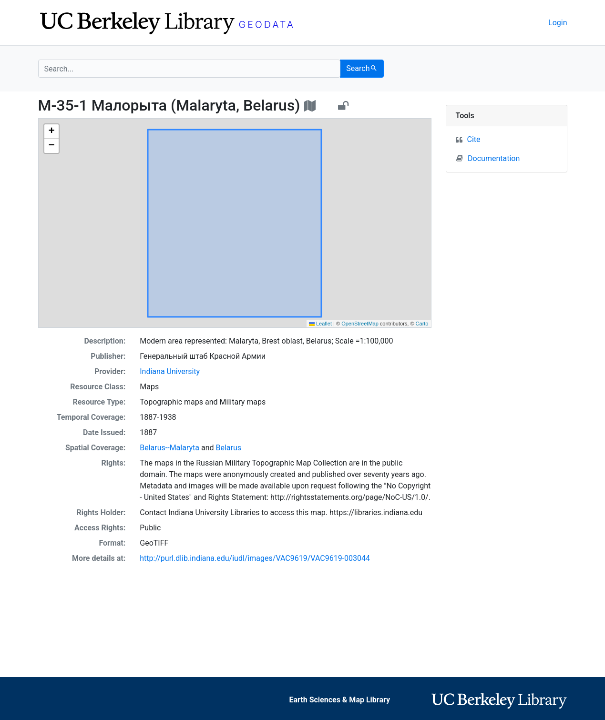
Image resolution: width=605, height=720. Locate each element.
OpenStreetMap (360, 323)
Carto (422, 323)
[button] (51, 131)
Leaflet (320, 323)
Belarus (228, 447)
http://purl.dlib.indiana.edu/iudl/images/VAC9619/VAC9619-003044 (255, 558)
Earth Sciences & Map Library (339, 699)
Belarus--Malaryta (169, 447)
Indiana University (170, 371)
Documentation (488, 158)
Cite (474, 139)
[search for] (189, 69)
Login (557, 22)
